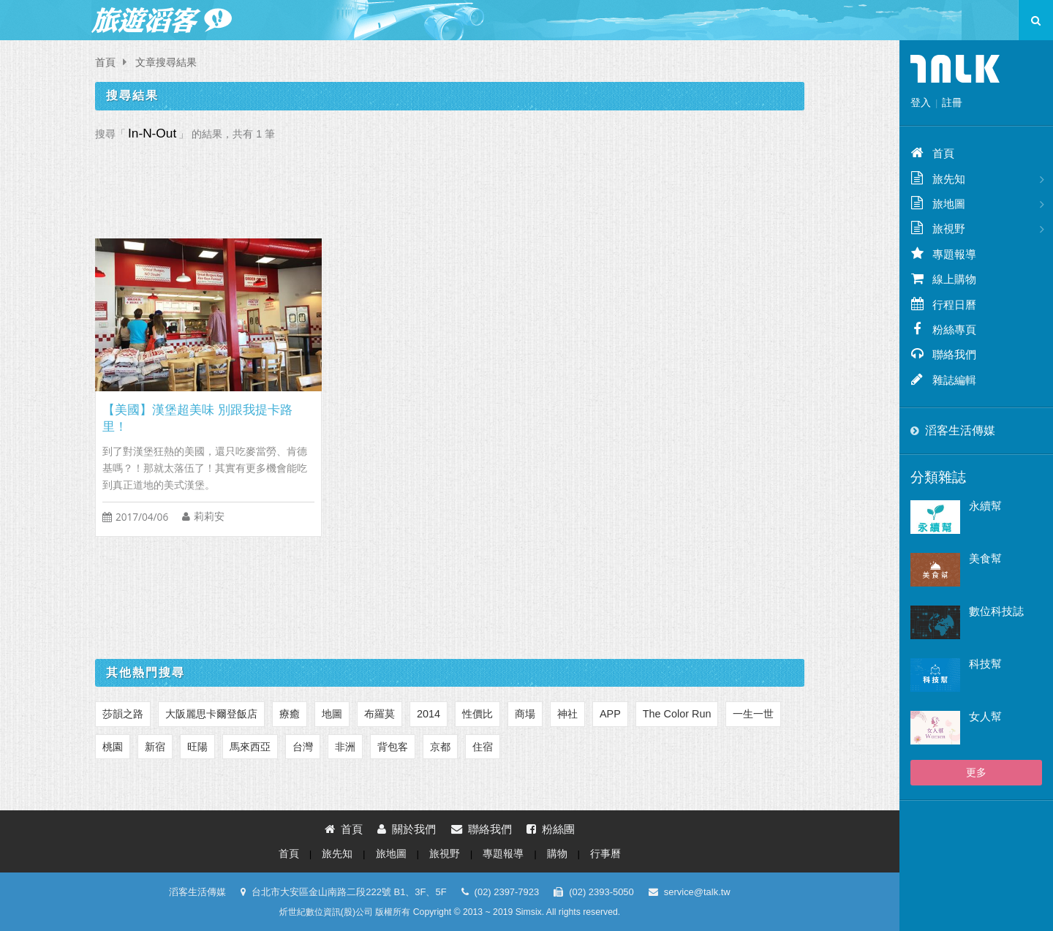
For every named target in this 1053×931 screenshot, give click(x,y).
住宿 (482, 747)
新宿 (155, 747)
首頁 (105, 62)
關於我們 (406, 829)
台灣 (302, 747)
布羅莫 (379, 714)
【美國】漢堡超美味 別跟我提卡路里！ (197, 418)
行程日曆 (943, 304)
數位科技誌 (996, 611)
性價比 (477, 714)
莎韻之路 (122, 714)
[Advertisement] (450, 186)
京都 (440, 747)
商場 (525, 714)
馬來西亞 (250, 747)
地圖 (332, 714)
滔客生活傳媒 (960, 430)
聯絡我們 (481, 829)
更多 (976, 772)
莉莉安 (209, 516)
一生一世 (753, 714)
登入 (920, 102)
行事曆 (605, 853)
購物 (557, 853)
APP (610, 714)
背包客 (392, 747)
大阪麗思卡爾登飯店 (211, 714)
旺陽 (197, 747)
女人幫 (985, 716)
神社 (567, 714)
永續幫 (985, 506)
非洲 (345, 747)
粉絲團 (550, 829)
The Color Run (677, 714)
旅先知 (337, 853)
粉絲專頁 (943, 329)
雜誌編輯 (943, 379)
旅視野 (444, 853)
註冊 (952, 102)
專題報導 (503, 853)
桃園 (112, 747)
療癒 (289, 714)
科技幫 (985, 663)
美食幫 (985, 558)
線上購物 (943, 278)
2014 (428, 714)
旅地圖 (391, 853)
